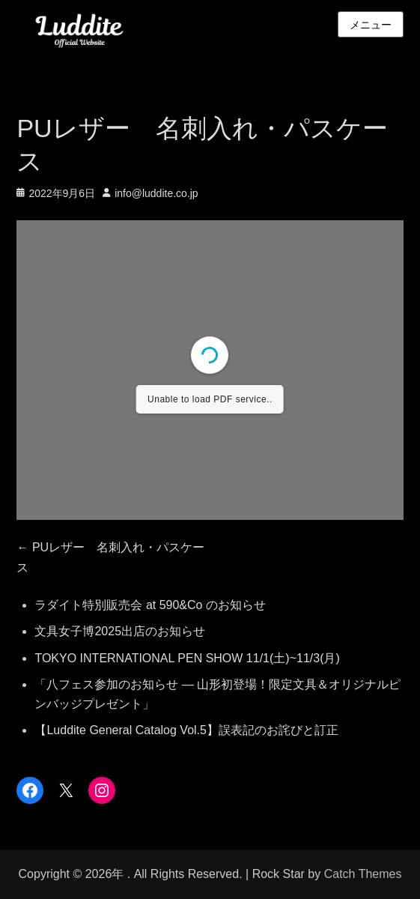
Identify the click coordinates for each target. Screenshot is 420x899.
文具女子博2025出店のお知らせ (119, 631)
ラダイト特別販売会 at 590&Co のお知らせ (150, 605)
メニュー (371, 25)
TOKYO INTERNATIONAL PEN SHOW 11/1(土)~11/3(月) (186, 658)
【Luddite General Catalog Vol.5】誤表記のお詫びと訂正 (186, 730)
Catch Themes (363, 874)
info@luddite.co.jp (156, 193)
